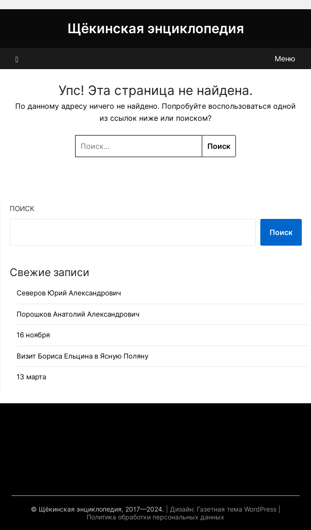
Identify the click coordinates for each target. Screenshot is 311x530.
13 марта (31, 376)
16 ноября (33, 334)
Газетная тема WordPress (236, 509)
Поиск (22, 208)
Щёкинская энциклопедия (155, 28)
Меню (285, 58)
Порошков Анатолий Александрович (78, 314)
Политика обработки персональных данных (155, 517)
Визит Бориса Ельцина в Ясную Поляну (82, 356)
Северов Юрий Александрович (69, 293)
